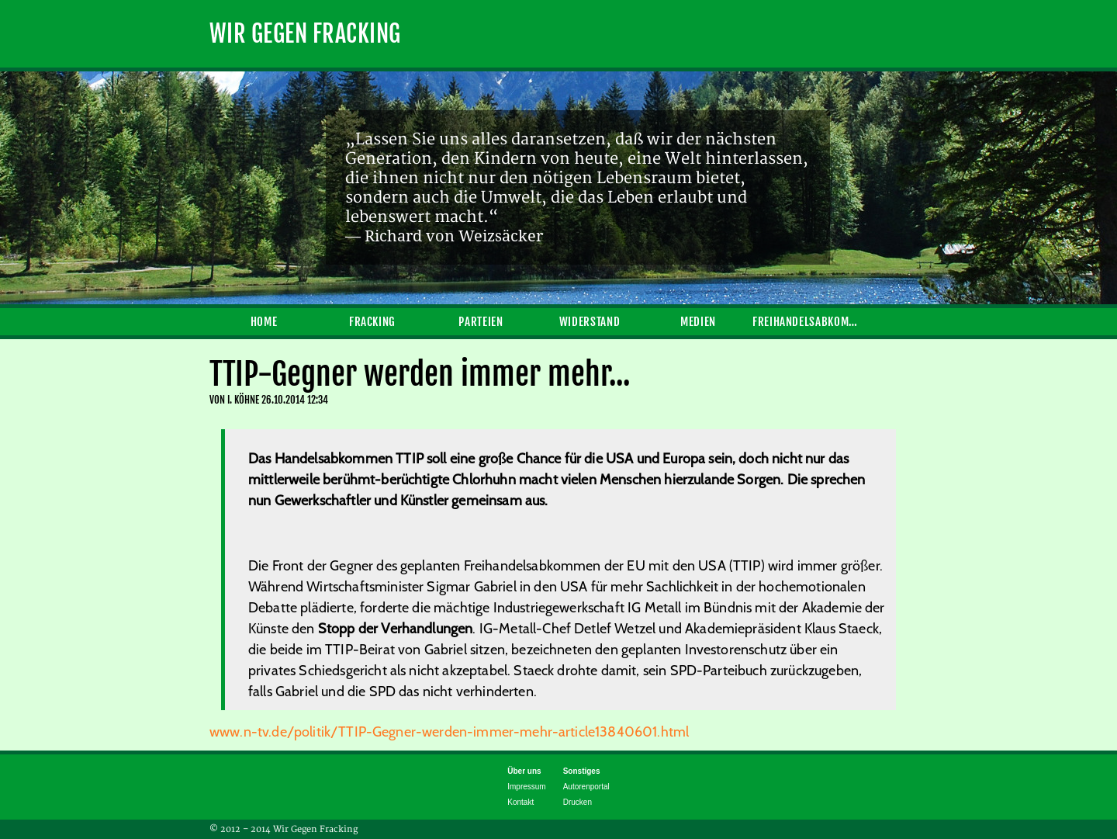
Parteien (480, 321)
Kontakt (520, 802)
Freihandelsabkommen (806, 321)
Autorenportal (586, 786)
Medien (698, 321)
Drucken (577, 802)
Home (264, 321)
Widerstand (589, 321)
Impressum (526, 786)
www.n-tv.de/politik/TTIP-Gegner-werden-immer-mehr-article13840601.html (449, 731)
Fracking (372, 321)
